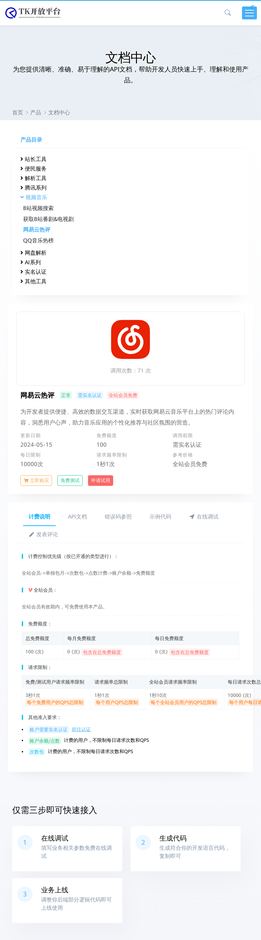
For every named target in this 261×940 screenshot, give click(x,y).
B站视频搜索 (38, 208)
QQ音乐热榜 (38, 240)
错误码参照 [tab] (118, 516)
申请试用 (100, 480)
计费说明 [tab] (39, 516)
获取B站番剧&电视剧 (48, 219)
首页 (17, 112)
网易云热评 (36, 229)
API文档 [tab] (77, 516)
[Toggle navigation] (249, 12)
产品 (35, 112)
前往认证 (81, 729)
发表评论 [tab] (43, 534)
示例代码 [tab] (160, 516)
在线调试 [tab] (204, 516)
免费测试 (70, 480)
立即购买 (36, 480)
